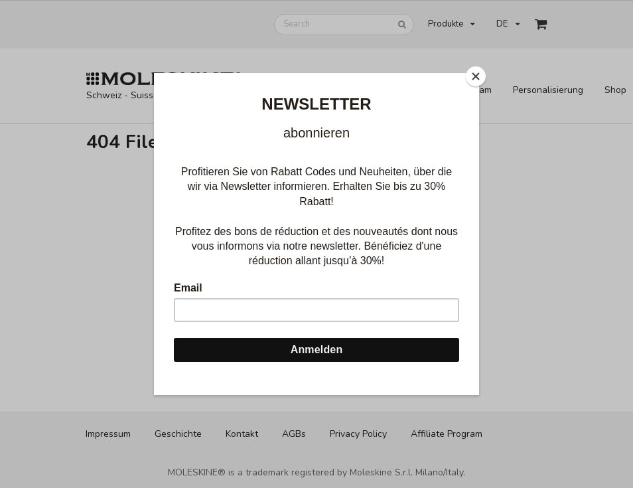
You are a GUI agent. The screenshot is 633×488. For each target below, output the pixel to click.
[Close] (476, 76)
